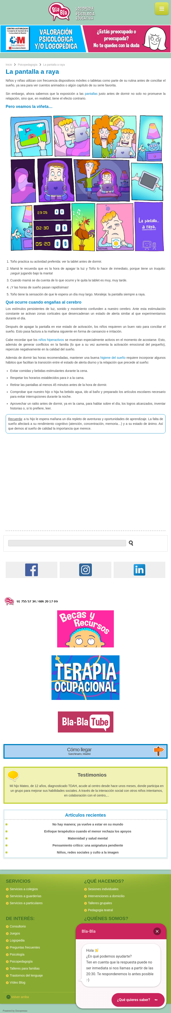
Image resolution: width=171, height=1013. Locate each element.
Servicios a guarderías (25, 896)
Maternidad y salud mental (88, 838)
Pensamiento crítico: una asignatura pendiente (87, 845)
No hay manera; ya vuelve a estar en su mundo (87, 824)
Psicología (17, 954)
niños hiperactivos (51, 340)
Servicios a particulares (26, 903)
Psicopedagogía (27, 64)
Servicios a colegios (24, 889)
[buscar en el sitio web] (129, 543)
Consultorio (18, 926)
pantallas (91, 93)
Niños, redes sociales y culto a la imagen (88, 852)
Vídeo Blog (17, 982)
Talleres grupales (100, 903)
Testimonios (92, 775)
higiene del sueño (112, 357)
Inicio (9, 64)
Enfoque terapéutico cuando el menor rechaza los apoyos (87, 831)
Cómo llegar (79, 751)
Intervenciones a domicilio (106, 896)
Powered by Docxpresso (15, 1011)
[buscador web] (67, 543)
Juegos (15, 933)
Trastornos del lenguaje (26, 975)
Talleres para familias (25, 968)
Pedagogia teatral (100, 910)
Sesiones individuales (103, 889)
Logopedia (17, 940)
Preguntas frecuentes (25, 947)
